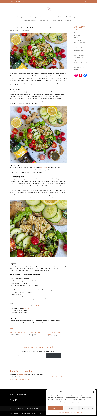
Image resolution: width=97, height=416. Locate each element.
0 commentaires (24, 30)
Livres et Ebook (55, 20)
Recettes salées (14, 30)
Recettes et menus (45, 17)
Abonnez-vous (54, 356)
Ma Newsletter (69, 20)
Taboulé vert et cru (34, 332)
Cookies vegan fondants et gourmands (78, 35)
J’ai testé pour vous (74, 17)
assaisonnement (40, 28)
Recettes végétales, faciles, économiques (26, 17)
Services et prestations (30, 20)
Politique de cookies (64, 412)
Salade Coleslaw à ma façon (18, 332)
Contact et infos (44, 20)
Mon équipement (60, 17)
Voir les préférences (87, 408)
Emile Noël (43, 167)
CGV (11, 408)
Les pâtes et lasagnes (56, 28)
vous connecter (21, 375)
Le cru (48, 28)
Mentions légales (19, 408)
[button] (93, 392)
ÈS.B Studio (40, 413)
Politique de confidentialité (76, 412)
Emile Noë (26, 308)
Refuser (71, 408)
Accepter (55, 408)
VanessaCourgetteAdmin (19, 28)
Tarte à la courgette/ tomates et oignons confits (80, 43)
